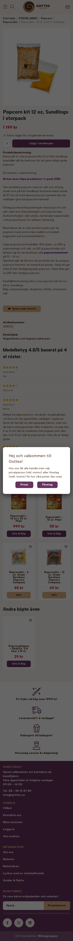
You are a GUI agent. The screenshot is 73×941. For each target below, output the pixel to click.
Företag (47, 484)
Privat (24, 484)
